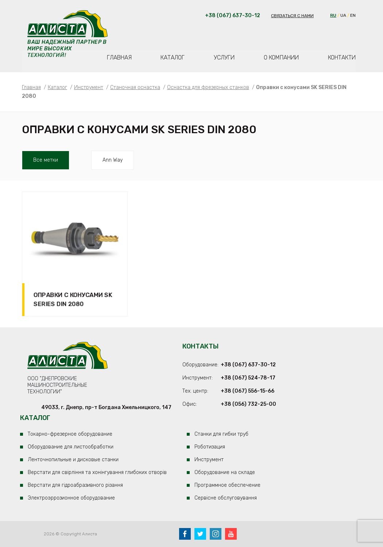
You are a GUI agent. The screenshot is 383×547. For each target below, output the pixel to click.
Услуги (224, 57)
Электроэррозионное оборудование (71, 498)
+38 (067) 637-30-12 (248, 365)
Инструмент (209, 460)
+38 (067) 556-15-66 (247, 391)
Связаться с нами (292, 15)
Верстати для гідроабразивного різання (75, 485)
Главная (119, 57)
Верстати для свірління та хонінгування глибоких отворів (97, 472)
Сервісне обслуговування (225, 498)
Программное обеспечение (227, 485)
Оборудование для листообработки (70, 447)
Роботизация (209, 447)
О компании (281, 57)
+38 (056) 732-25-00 (248, 404)
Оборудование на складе (224, 472)
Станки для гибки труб (221, 434)
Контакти (342, 57)
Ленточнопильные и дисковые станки (73, 460)
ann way (112, 160)
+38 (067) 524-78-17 (248, 378)
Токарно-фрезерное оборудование (70, 434)
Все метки (45, 160)
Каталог (172, 57)
